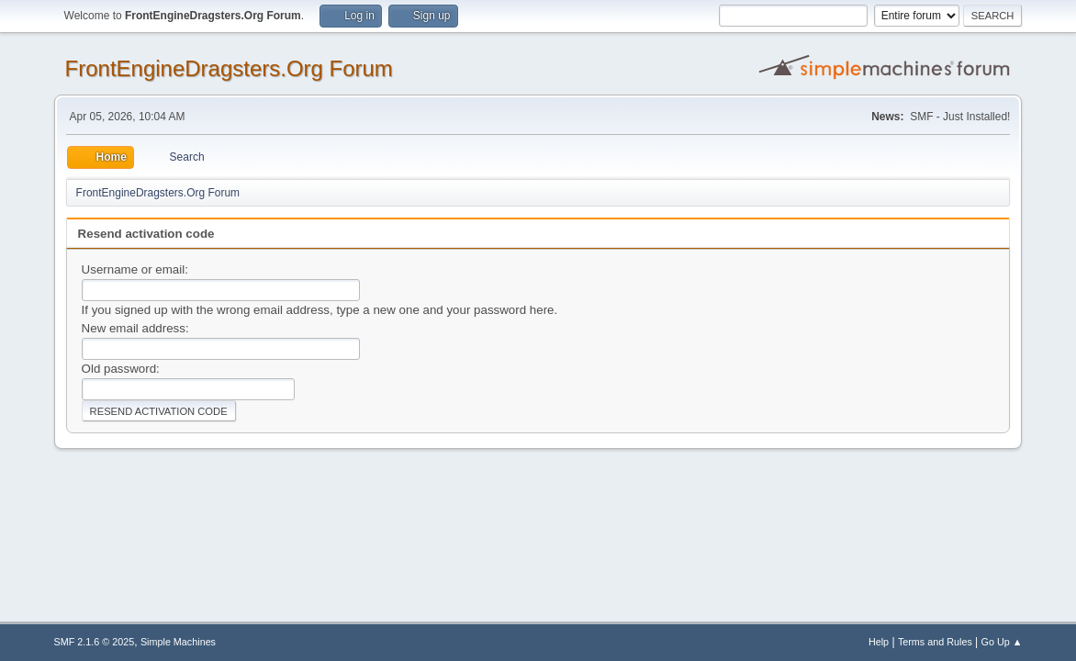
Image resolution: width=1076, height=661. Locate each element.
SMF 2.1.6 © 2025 (94, 641)
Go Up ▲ (1002, 641)
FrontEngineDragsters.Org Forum (229, 68)
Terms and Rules (935, 641)
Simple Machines (178, 641)
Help (879, 641)
